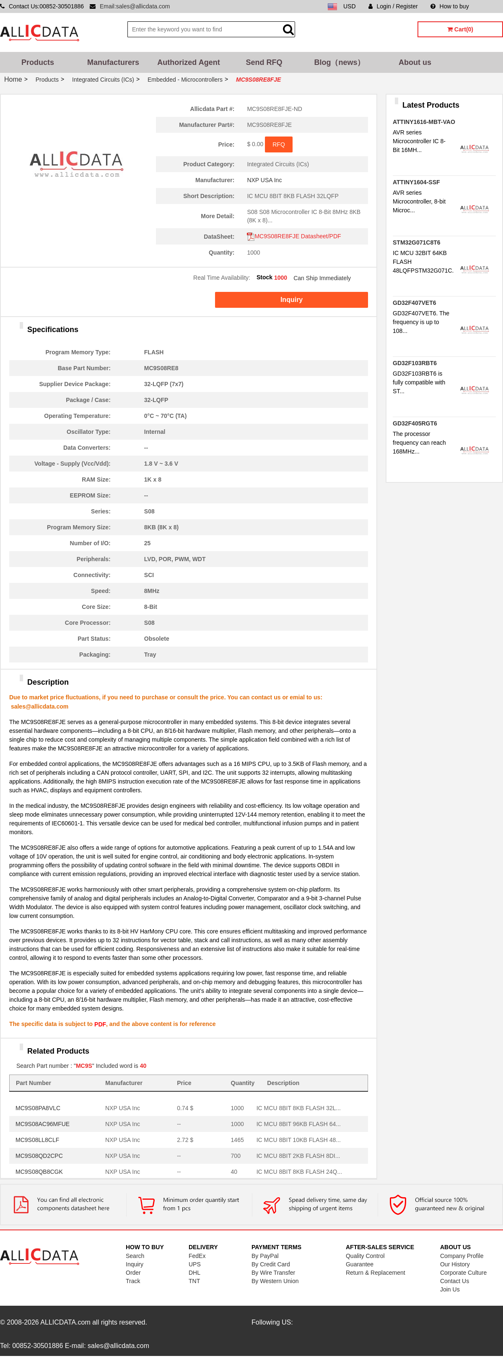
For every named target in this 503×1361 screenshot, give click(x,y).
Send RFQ (264, 62)
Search (135, 1256)
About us (415, 62)
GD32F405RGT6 (415, 423)
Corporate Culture (463, 1272)
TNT (194, 1281)
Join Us (450, 1289)
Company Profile (462, 1256)
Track (133, 1281)
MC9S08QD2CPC (39, 1155)
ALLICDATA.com (65, 1322)
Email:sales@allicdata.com (135, 6)
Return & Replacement (375, 1272)
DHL (194, 1272)
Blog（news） (339, 62)
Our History (455, 1264)
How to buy (449, 6)
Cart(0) (460, 29)
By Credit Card (271, 1264)
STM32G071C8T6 (417, 242)
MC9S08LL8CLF (37, 1140)
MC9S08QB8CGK (39, 1171)
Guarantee (359, 1264)
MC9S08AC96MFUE (43, 1124)
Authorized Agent (188, 62)
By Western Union (275, 1281)
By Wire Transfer (273, 1272)
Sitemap (492, 6)
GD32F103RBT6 (415, 363)
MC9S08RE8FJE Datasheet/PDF (294, 236)
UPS (195, 1264)
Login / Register (393, 6)
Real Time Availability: (221, 277)
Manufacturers (113, 62)
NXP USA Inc (264, 180)
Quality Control (365, 1256)
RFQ (278, 144)
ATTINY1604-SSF (416, 182)
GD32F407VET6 (414, 302)
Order (133, 1272)
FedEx (197, 1256)
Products (37, 62)
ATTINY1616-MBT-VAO (424, 122)
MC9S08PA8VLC (38, 1108)
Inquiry (291, 299)
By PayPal (265, 1256)
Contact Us (454, 1281)
